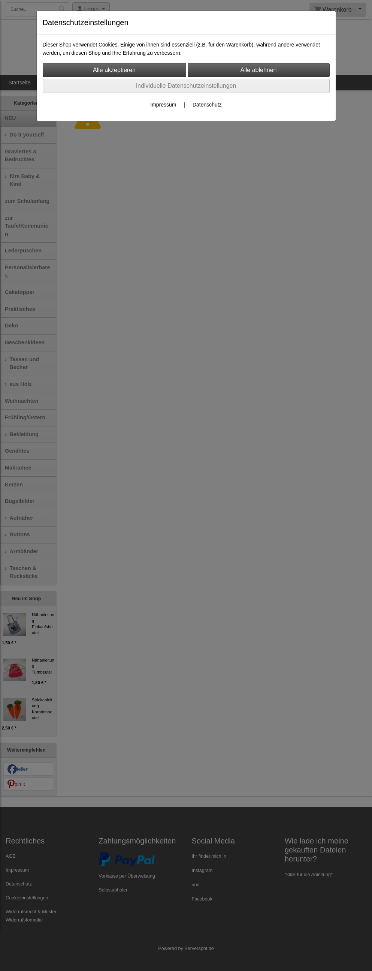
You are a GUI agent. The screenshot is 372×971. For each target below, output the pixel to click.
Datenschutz (207, 105)
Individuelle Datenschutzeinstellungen (186, 86)
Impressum (163, 105)
